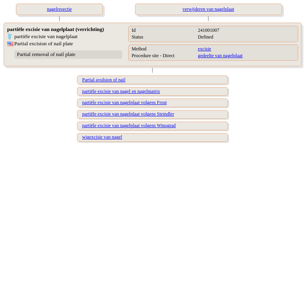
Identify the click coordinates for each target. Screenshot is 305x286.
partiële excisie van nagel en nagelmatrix (121, 91)
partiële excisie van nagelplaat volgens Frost (124, 102)
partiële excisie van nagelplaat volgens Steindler (128, 114)
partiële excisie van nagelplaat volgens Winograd (129, 125)
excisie (204, 49)
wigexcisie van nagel (102, 137)
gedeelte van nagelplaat (220, 55)
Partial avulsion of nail (103, 80)
